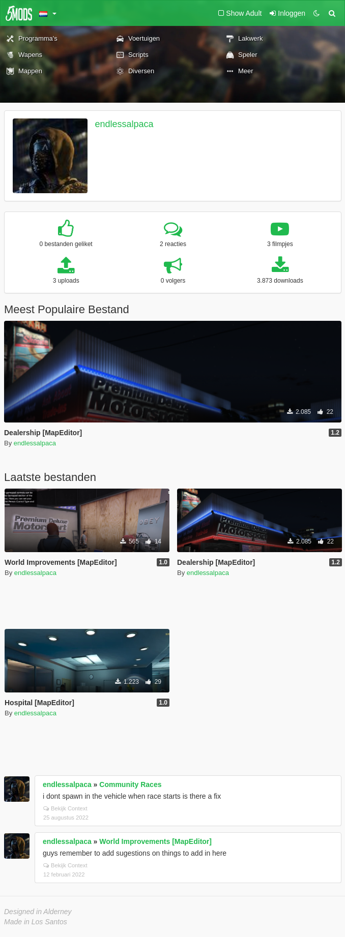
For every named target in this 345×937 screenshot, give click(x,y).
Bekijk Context (65, 808)
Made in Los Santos (35, 922)
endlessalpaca (124, 124)
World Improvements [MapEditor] (155, 841)
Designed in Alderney (38, 912)
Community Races (130, 784)
